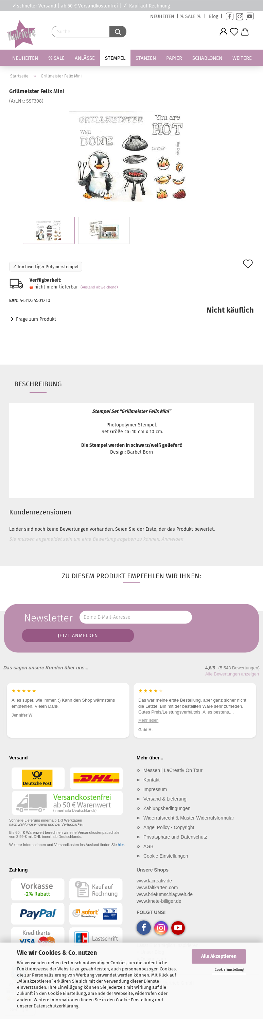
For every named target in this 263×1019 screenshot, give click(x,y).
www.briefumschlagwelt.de (165, 894)
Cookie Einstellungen (165, 856)
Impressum (155, 789)
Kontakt (151, 780)
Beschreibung (38, 384)
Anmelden (172, 539)
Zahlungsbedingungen (167, 808)
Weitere (242, 58)
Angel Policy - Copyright (168, 827)
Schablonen (207, 58)
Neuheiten (25, 58)
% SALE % (190, 16)
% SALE (56, 58)
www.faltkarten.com (157, 887)
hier (121, 845)
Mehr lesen (162, 720)
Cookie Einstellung (229, 970)
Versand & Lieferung (165, 799)
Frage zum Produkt (36, 319)
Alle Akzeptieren (218, 956)
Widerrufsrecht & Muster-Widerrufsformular (188, 818)
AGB (148, 846)
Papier (174, 58)
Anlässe (85, 58)
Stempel (115, 58)
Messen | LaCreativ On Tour (173, 770)
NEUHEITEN (162, 16)
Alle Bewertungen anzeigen (232, 674)
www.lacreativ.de (154, 880)
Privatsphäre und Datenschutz (175, 837)
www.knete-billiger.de (159, 901)
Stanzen (146, 58)
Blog (213, 16)
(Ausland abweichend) (99, 287)
